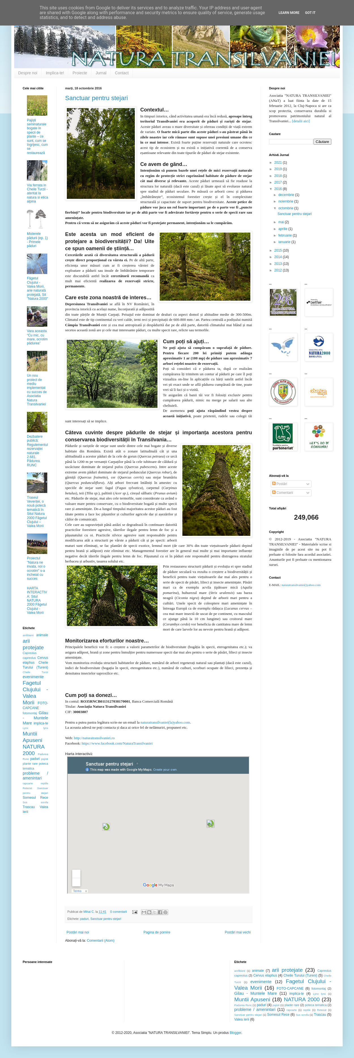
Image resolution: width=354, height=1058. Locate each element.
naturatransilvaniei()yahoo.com (301, 585)
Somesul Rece (35, 798)
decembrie (286, 195)
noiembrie (286, 201)
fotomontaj (30, 713)
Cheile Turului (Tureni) (300, 975)
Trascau (29, 807)
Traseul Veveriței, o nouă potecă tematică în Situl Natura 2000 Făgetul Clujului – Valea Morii (37, 512)
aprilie (283, 229)
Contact (122, 73)
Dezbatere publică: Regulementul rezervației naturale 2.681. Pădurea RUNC (37, 451)
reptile (44, 783)
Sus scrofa (35, 802)
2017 (278, 182)
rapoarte (28, 783)
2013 (278, 264)
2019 (278, 169)
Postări (279, 484)
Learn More (289, 13)
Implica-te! (55, 73)
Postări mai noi (78, 932)
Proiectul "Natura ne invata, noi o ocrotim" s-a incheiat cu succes (36, 568)
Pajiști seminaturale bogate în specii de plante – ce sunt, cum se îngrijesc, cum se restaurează (37, 136)
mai (281, 222)
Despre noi (27, 73)
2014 (278, 257)
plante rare (30, 763)
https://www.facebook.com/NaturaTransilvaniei (117, 743)
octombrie (286, 208)
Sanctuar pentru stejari (96, 98)
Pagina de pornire (157, 932)
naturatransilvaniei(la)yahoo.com (165, 722)
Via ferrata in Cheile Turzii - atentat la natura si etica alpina (37, 193)
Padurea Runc (243, 1005)
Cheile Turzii (35, 672)
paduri (84, 918)
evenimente (33, 677)
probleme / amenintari (35, 776)
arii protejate (287, 970)
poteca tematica (316, 1005)
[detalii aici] (301, 121)
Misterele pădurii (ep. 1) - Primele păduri (37, 240)
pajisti (44, 758)
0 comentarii (118, 911)
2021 (278, 163)
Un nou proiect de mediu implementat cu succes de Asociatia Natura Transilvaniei (37, 390)
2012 (278, 270)
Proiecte (79, 73)
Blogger (235, 1033)
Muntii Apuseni (252, 999)
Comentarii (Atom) (100, 941)
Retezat (27, 788)
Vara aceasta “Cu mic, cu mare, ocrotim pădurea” (37, 337)
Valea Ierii (241, 1019)
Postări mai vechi (238, 932)
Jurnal (101, 73)
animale (42, 635)
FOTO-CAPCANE (290, 988)
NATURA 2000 (301, 999)
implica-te (41, 723)
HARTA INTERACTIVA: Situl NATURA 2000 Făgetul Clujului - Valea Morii (37, 600)
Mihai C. (89, 911)
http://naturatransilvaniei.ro (94, 738)
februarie (285, 235)
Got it (310, 13)
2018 (278, 176)
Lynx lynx (35, 728)
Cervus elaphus (265, 975)
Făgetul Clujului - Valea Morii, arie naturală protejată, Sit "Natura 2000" (37, 288)
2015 (278, 250)
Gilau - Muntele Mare (35, 718)
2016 (278, 189)
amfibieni (28, 635)
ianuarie (284, 242)
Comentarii (282, 493)
